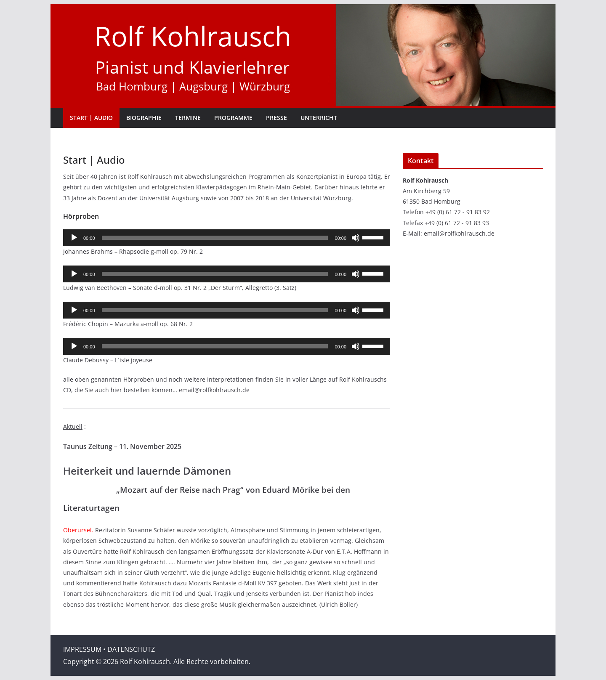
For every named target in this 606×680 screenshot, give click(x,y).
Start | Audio (91, 118)
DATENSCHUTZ (131, 649)
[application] (226, 237)
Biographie (144, 118)
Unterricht (318, 118)
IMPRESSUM (82, 649)
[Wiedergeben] (74, 238)
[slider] (215, 238)
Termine (188, 118)
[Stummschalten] (355, 238)
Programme (233, 118)
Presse (276, 118)
